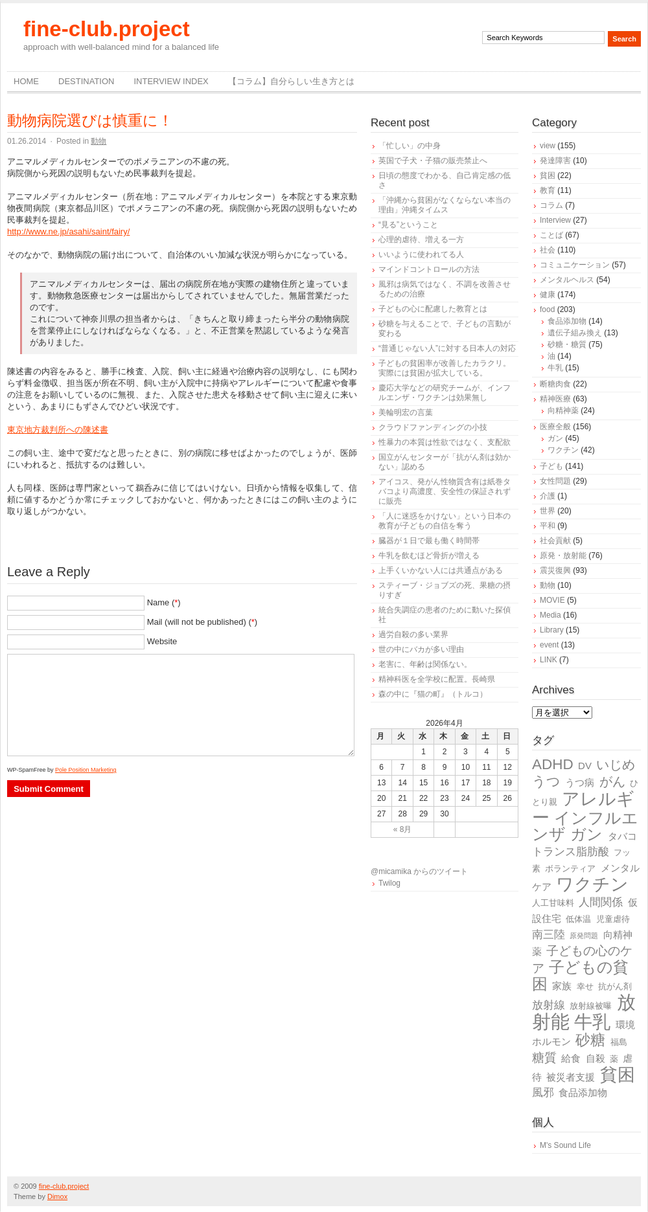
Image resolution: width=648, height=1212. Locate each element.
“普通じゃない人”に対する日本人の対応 (447, 348)
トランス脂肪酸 (570, 852)
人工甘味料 (553, 903)
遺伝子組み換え (575, 332)
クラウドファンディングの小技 (432, 427)
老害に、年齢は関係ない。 (425, 664)
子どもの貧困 (580, 975)
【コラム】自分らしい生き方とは (291, 81)
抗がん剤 (615, 986)
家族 (562, 985)
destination (86, 81)
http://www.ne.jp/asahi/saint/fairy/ (68, 231)
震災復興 (555, 570)
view (547, 145)
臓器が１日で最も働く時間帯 (429, 540)
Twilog (389, 883)
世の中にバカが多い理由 (421, 649)
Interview (555, 220)
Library (552, 629)
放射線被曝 (591, 1006)
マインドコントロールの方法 (429, 269)
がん (612, 781)
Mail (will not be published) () (202, 622)
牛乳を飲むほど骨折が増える (429, 555)
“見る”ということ (408, 224)
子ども (551, 466)
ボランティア (570, 868)
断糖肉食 (555, 383)
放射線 (548, 1005)
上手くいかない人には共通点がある (440, 570)
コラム (551, 205)
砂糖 (590, 1040)
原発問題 (584, 935)
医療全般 (555, 426)
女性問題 (555, 481)
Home (26, 81)
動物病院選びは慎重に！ (90, 120)
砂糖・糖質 (567, 344)
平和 (547, 525)
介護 (547, 495)
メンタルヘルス (567, 279)
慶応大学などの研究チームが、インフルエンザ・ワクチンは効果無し (444, 392)
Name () (164, 602)
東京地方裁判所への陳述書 (57, 429)
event (549, 644)
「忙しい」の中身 (409, 145)
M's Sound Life (565, 1145)
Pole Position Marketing (86, 770)
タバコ (622, 836)
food (547, 309)
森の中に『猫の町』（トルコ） (432, 694)
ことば (551, 235)
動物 (98, 141)
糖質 (544, 1057)
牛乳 (555, 367)
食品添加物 (567, 321)
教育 (547, 190)
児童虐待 (613, 919)
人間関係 (601, 902)
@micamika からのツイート (419, 871)
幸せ (585, 986)
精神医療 (555, 398)
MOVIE (552, 600)
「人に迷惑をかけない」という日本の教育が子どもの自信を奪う (444, 520)
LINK (548, 659)
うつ (546, 781)
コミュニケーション (575, 264)
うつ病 (579, 782)
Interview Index (170, 81)
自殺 (595, 1058)
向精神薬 (563, 410)
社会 (547, 249)
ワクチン (563, 449)
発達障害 (555, 160)
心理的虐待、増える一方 (421, 239)
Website (162, 641)
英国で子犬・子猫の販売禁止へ (432, 160)
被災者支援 (570, 1077)
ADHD (552, 764)
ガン (555, 438)
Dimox (57, 1196)
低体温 (578, 919)
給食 (571, 1058)
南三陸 (548, 934)
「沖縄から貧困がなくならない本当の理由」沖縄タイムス (444, 205)
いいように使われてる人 (421, 254)
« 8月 (402, 829)
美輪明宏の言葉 (405, 412)
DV (585, 765)
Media (550, 615)
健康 (547, 294)
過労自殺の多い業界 (413, 634)
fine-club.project (106, 29)
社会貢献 (555, 540)
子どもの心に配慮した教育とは (432, 308)
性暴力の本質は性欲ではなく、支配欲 (444, 442)
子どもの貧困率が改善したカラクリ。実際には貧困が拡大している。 (444, 368)
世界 (547, 510)
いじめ (615, 765)
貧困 (547, 175)
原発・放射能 (563, 555)
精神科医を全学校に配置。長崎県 (436, 679)
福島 (618, 1042)
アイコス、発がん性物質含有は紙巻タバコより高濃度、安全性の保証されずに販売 (444, 491)
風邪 (543, 1092)
